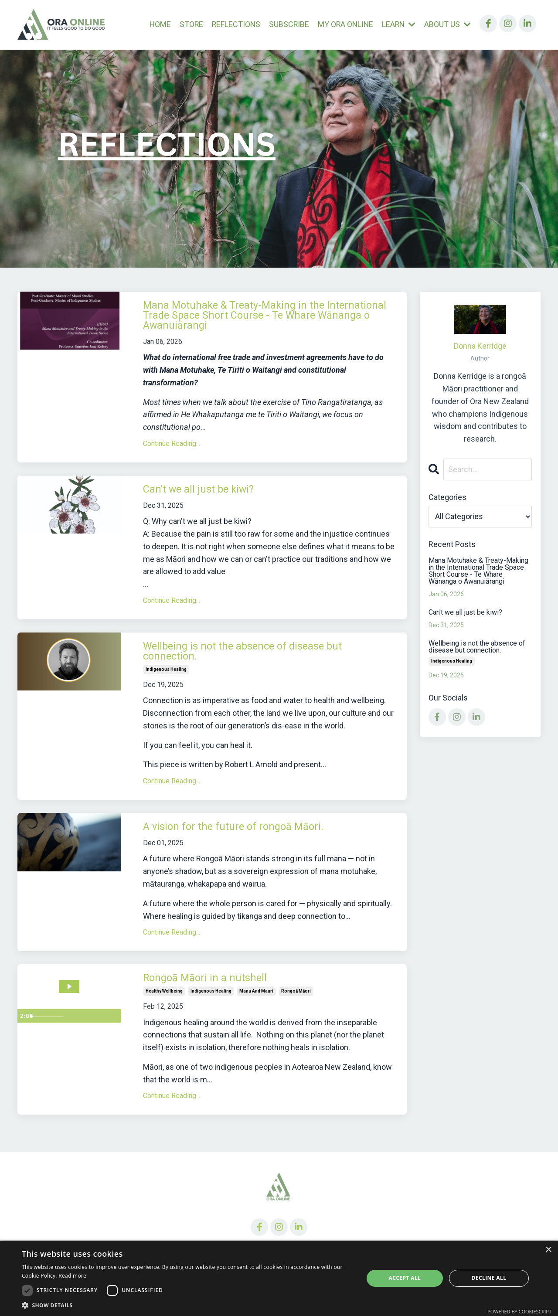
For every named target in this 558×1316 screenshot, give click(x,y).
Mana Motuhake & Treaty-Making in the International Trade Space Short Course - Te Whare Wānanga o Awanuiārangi (270, 320)
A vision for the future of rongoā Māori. (255, 842)
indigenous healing (166, 683)
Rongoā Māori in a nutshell (220, 995)
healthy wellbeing (164, 1009)
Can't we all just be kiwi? (213, 498)
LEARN (398, 24)
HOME (156, 24)
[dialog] (279, 1278)
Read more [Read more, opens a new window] (72, 1275)
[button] (188, 1305)
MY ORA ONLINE (344, 24)
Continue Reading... (171, 451)
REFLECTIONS (233, 24)
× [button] (548, 1250)
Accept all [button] (405, 1278)
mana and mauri (256, 1009)
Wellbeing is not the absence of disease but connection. (269, 664)
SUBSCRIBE (286, 24)
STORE (188, 24)
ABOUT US (447, 24)
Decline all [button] (489, 1278)
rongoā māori (296, 1009)
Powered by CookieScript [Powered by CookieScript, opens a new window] (519, 1311)
